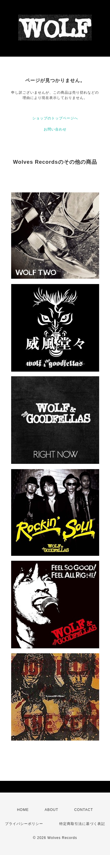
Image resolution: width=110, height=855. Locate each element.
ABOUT (51, 810)
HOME (23, 810)
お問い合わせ (55, 129)
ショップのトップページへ (55, 118)
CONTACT (83, 810)
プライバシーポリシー (24, 824)
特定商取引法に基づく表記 (82, 824)
